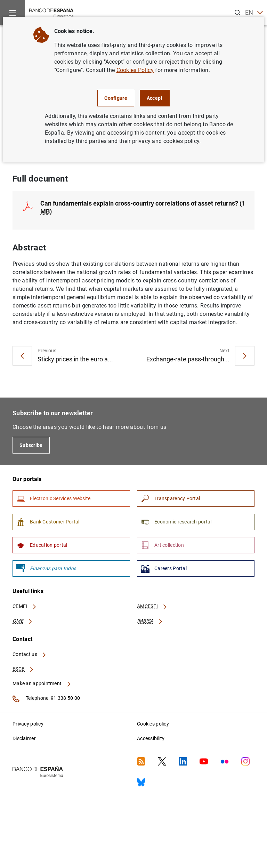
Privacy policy (28, 724)
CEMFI (25, 606)
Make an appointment (42, 684)
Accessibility (151, 738)
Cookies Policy (135, 70)
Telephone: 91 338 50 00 (46, 698)
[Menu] (12, 12)
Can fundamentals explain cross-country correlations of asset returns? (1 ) (142, 207)
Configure (115, 98)
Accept (155, 98)
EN (254, 13)
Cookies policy (153, 724)
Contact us (30, 654)
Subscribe (31, 445)
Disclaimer (24, 738)
